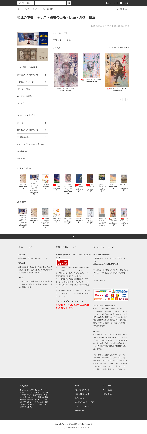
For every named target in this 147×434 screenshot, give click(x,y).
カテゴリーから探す (31, 9)
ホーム (20, 9)
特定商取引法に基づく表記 (84, 402)
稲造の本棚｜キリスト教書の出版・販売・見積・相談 (56, 17)
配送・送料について (82, 394)
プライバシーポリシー (83, 406)
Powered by (73, 428)
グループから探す (47, 9)
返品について (79, 398)
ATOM (81, 410)
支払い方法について (82, 390)
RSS (76, 410)
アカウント (110, 3)
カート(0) (124, 3)
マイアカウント (108, 386)
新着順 (126, 47)
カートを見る (107, 390)
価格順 (120, 47)
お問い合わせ (121, 9)
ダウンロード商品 (62, 33)
